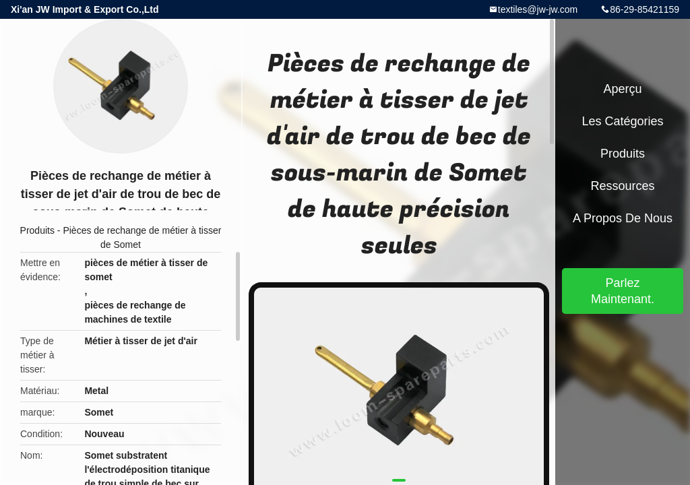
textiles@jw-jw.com (537, 9)
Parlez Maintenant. (622, 291)
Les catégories (622, 121)
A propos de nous (622, 218)
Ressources (622, 186)
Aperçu (622, 89)
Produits (37, 230)
